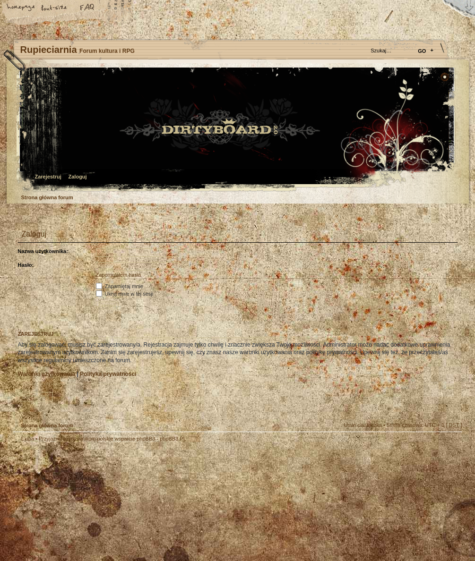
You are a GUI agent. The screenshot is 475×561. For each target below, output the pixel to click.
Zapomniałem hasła (118, 275)
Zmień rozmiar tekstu (54, 8)
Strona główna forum (237, 130)
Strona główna (21, 8)
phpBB (119, 501)
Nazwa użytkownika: (43, 251)
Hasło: (26, 265)
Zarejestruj (48, 176)
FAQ (87, 8)
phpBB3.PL (173, 439)
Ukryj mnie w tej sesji (125, 294)
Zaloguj (78, 176)
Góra (450, 445)
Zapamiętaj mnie (119, 286)
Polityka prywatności (108, 374)
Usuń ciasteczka (363, 425)
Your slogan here (162, 502)
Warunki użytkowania (47, 374)
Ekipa (28, 439)
